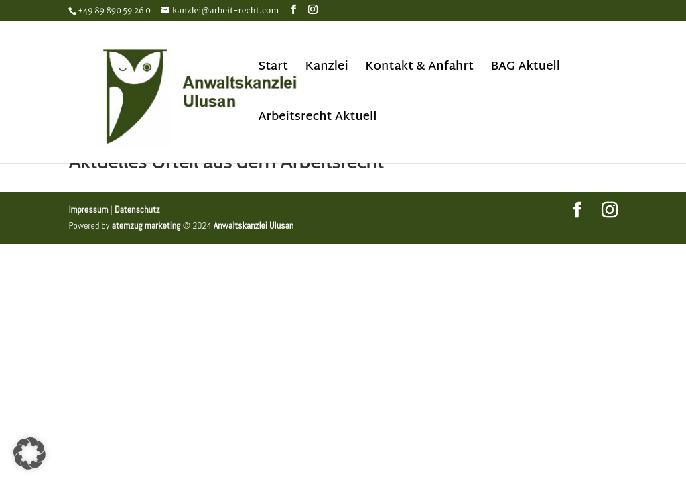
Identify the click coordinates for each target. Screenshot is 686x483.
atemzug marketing (146, 225)
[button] (29, 453)
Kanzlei (326, 70)
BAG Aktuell (525, 70)
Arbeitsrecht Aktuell (317, 120)
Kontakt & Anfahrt (419, 70)
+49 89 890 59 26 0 (114, 11)
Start (272, 70)
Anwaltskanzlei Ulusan (253, 225)
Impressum (88, 209)
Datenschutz (137, 209)
